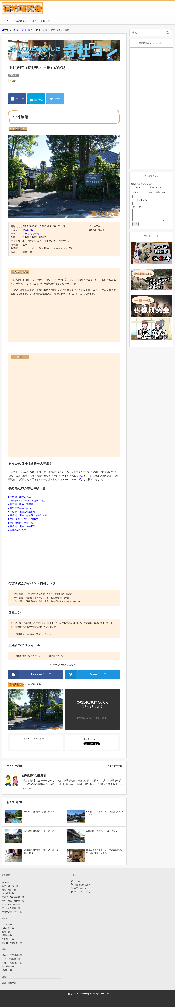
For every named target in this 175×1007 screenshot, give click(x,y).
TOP (5, 30)
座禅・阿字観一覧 (10, 886)
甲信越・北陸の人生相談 (22, 526)
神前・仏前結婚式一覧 (12, 962)
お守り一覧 (7, 924)
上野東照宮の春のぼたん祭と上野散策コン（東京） (49, 594)
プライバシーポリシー (84, 892)
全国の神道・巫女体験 (21, 523)
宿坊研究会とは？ (82, 884)
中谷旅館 (27, 230)
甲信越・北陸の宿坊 (20, 497)
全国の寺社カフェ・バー (22, 530)
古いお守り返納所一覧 (12, 943)
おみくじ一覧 (8, 928)
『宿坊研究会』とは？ (25, 21)
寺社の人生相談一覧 (11, 908)
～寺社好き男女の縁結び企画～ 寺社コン (33, 634)
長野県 (15, 30)
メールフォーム (70, 479)
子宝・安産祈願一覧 (11, 959)
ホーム (5, 21)
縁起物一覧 (7, 935)
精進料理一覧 (8, 893)
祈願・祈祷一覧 (9, 982)
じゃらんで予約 (30, 233)
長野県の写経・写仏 (20, 508)
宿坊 (14, 81)
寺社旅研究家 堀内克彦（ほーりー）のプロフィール (38, 656)
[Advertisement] (64, 319)
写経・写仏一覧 (9, 890)
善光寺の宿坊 (16, 500)
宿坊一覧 (6, 882)
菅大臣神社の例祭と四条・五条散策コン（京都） (48, 597)
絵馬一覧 (6, 932)
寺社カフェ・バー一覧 (12, 912)
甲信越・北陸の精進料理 (22, 511)
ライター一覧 (116, 766)
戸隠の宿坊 (27, 30)
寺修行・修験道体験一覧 (13, 897)
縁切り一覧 (7, 970)
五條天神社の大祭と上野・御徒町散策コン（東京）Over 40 (53, 601)
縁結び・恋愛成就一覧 (12, 955)
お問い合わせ (48, 21)
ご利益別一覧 (8, 939)
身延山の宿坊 (40, 500)
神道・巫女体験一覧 (11, 904)
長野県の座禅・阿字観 (21, 504)
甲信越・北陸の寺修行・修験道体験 (28, 515)
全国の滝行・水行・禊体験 (24, 519)
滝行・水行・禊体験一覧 (13, 901)
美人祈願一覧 (8, 966)
